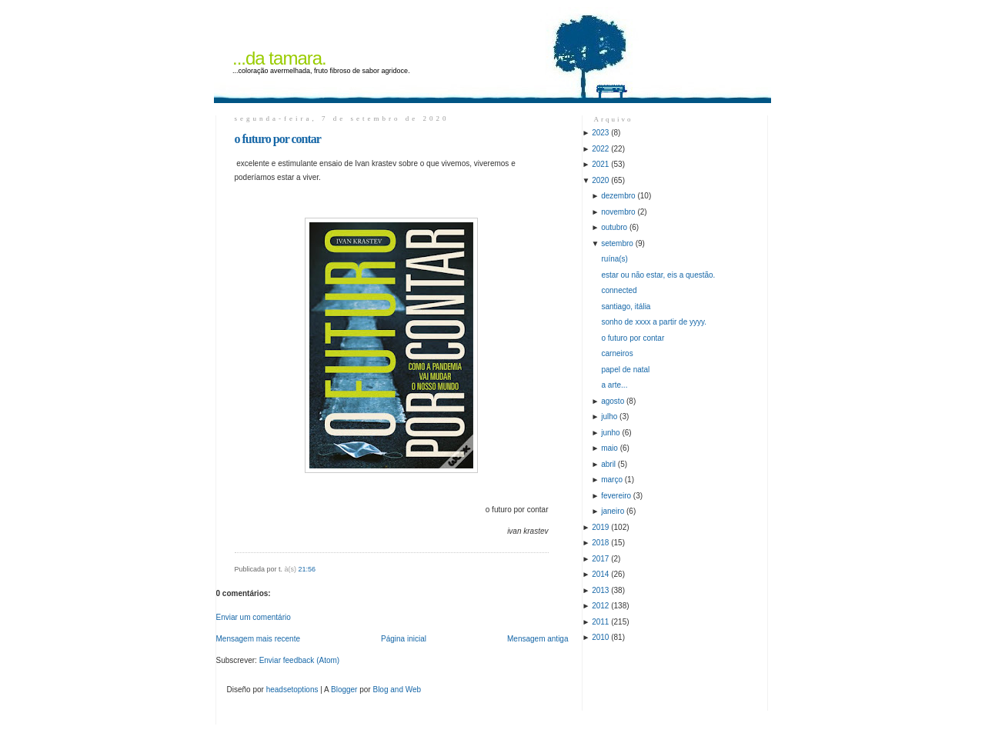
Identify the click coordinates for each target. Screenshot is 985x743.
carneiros (617, 353)
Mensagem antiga (538, 639)
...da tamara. (279, 58)
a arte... (615, 385)
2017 (600, 559)
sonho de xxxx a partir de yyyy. (654, 322)
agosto (612, 401)
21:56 (307, 569)
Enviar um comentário (253, 617)
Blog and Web (396, 689)
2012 (600, 605)
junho (610, 432)
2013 (600, 590)
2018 (600, 542)
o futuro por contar (278, 138)
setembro (617, 243)
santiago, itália (626, 306)
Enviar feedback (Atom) (299, 660)
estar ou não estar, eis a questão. (659, 275)
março (612, 479)
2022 (600, 149)
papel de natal (626, 369)
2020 (600, 180)
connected (619, 290)
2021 (600, 164)
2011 (600, 622)
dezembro (618, 196)
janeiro (612, 511)
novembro (618, 212)
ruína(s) (615, 259)
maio (609, 448)
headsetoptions (292, 689)
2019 (600, 527)
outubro (614, 227)
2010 (600, 637)
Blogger (344, 689)
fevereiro (616, 495)
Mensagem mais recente (258, 639)
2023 (600, 132)
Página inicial (403, 639)
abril (608, 464)
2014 (600, 574)
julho (609, 416)
